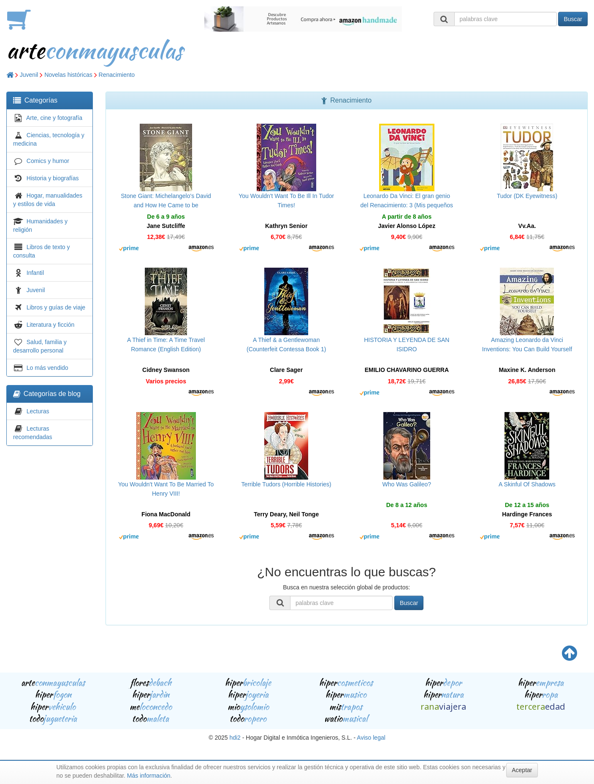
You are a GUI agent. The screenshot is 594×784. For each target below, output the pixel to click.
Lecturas (38, 411)
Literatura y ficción (51, 324)
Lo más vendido (47, 367)
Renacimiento (117, 74)
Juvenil (29, 74)
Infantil (35, 272)
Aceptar (522, 770)
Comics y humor (48, 160)
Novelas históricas (68, 74)
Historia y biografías (53, 178)
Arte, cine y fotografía (54, 117)
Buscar (573, 19)
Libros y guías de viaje (56, 307)
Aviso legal (371, 737)
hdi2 (234, 737)
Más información (149, 775)
